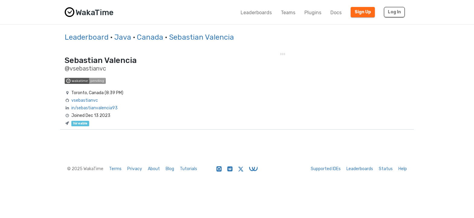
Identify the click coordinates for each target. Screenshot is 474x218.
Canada (150, 37)
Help (402, 168)
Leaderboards (256, 12)
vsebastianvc (84, 100)
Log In (394, 12)
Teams (288, 12)
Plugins (312, 12)
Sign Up (363, 12)
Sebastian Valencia (201, 37)
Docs (336, 12)
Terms (115, 168)
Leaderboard (87, 37)
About (154, 168)
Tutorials (188, 168)
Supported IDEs (326, 168)
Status (386, 168)
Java (122, 37)
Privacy (134, 168)
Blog (170, 168)
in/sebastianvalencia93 (94, 108)
